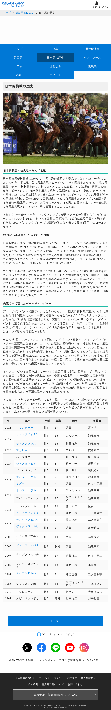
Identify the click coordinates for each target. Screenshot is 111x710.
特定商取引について (53, 684)
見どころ (55, 66)
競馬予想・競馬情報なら (55, 694)
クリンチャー (24, 427)
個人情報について (25, 678)
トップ (7, 12)
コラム (18, 66)
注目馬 (18, 57)
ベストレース (92, 57)
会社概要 (33, 684)
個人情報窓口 (88, 678)
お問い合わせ (75, 684)
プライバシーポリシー (51, 678)
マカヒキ (22, 450)
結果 (18, 75)
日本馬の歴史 (55, 57)
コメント (55, 75)
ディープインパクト (27, 546)
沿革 (55, 48)
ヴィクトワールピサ (27, 528)
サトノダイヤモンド (27, 435)
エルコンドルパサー (27, 574)
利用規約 (72, 678)
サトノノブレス (26, 443)
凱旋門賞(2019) (25, 12)
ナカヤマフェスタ (27, 513)
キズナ (20, 483)
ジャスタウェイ (26, 463)
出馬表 (92, 66)
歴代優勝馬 (92, 48)
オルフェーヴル (26, 476)
